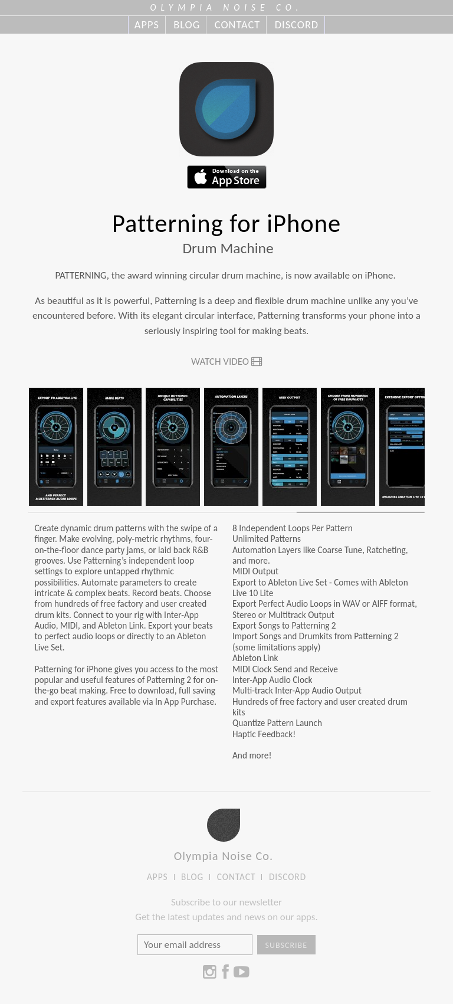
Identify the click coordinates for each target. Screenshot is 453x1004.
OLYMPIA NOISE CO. (226, 7)
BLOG (186, 24)
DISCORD (297, 24)
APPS (146, 24)
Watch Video (226, 361)
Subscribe (286, 945)
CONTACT (237, 24)
